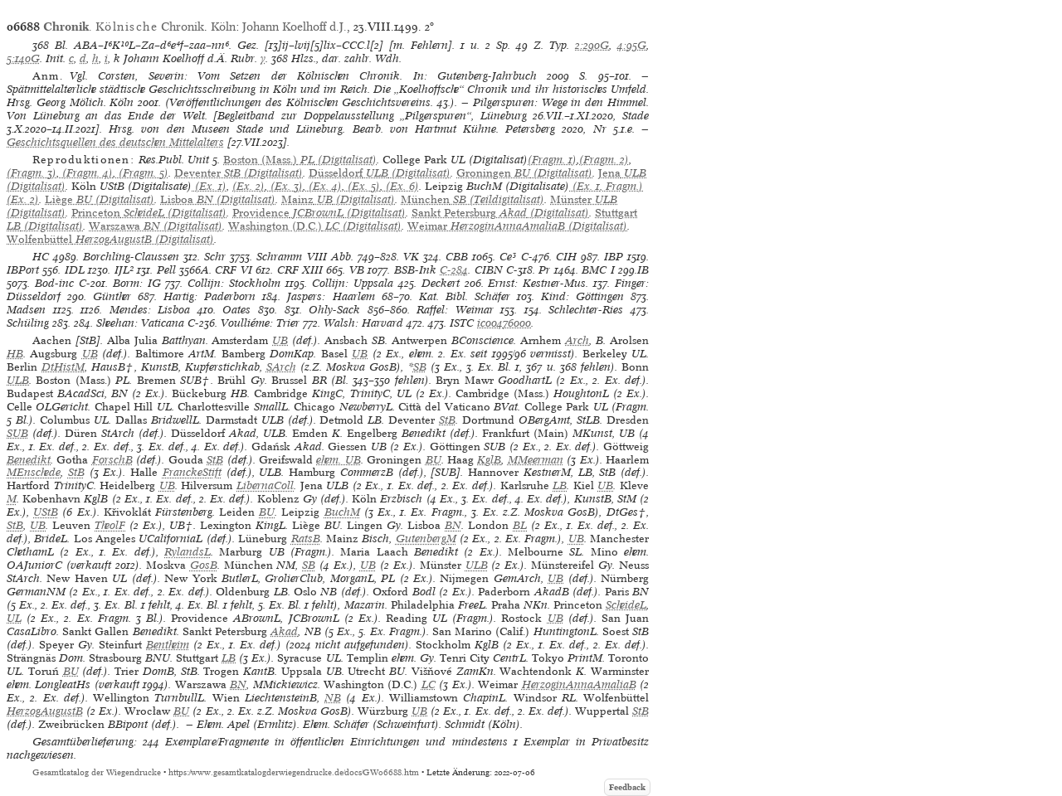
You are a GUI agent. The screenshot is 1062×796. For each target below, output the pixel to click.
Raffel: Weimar (455, 310)
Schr (215, 257)
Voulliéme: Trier (260, 323)
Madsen (26, 310)
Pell (166, 270)
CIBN (489, 270)
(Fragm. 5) (141, 173)
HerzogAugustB (45, 711)
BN (453, 525)
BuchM (342, 512)
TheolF (110, 525)
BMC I (598, 270)
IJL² (124, 270)
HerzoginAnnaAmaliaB (579, 684)
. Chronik (123, 26)
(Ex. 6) (400, 186)
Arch (577, 340)
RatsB (305, 538)
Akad (284, 631)
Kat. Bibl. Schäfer (464, 296)
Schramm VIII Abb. (304, 257)
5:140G (23, 58)
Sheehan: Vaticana (140, 323)
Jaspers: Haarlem (330, 296)
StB (447, 420)
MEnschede (34, 472)
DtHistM (63, 367)
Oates (236, 310)
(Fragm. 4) (86, 173)
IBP (613, 257)
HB (15, 354)
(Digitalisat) (300, 160)
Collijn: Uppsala (352, 283)
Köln (223, 26)
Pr (544, 270)
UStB (45, 512)
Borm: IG (137, 283)
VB (356, 270)
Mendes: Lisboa (150, 310)
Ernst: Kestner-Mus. (538, 283)
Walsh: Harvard (363, 323)
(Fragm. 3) (31, 173)
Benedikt (29, 460)
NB (332, 698)
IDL (75, 270)
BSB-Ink (415, 270)
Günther (112, 296)
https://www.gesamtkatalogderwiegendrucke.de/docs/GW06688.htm (293, 772)
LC (428, 684)
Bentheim (167, 645)
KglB (489, 460)
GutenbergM (426, 538)
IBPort (23, 270)
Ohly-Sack (334, 310)
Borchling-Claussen (131, 257)
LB (560, 485)
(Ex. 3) (285, 186)
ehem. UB (338, 460)
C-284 (454, 270)
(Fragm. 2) (604, 160)
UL (14, 618)
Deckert (440, 283)
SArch (281, 367)
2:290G (592, 45)
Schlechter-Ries (585, 310)
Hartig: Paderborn (209, 296)
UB (280, 340)
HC (40, 257)
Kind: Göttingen (582, 296)
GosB (203, 565)
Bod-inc (54, 283)
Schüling (28, 323)
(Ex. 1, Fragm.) (606, 186)
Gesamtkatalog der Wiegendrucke (96, 772)
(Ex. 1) (209, 186)
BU (433, 460)
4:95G (631, 45)
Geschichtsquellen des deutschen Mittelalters (115, 142)
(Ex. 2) (248, 186)
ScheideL (626, 605)
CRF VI (233, 270)
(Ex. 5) (362, 186)
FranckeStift (192, 472)
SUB (17, 433)
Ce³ (507, 257)
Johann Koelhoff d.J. (294, 26)
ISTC (462, 323)
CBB (457, 257)
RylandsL (187, 552)
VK (411, 257)
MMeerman (535, 460)
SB (419, 367)
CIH (566, 257)
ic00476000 (504, 323)
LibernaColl (265, 485)
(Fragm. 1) (552, 160)
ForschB (112, 460)
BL (520, 525)
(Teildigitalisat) (472, 199)
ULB (18, 380)
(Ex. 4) (323, 186)
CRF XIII (300, 270)
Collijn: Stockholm (234, 283)
